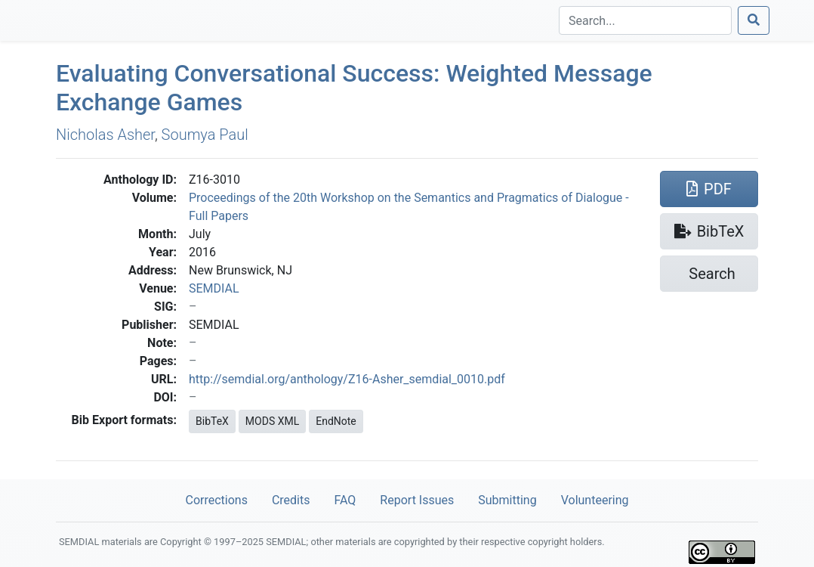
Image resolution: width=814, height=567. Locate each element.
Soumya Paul (205, 134)
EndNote (336, 421)
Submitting (507, 500)
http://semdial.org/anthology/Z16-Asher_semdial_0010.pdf (347, 379)
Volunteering (595, 500)
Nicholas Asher (105, 134)
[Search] (645, 20)
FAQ (345, 500)
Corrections (216, 500)
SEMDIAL (214, 288)
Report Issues (417, 500)
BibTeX (212, 421)
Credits (291, 500)
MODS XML (272, 421)
